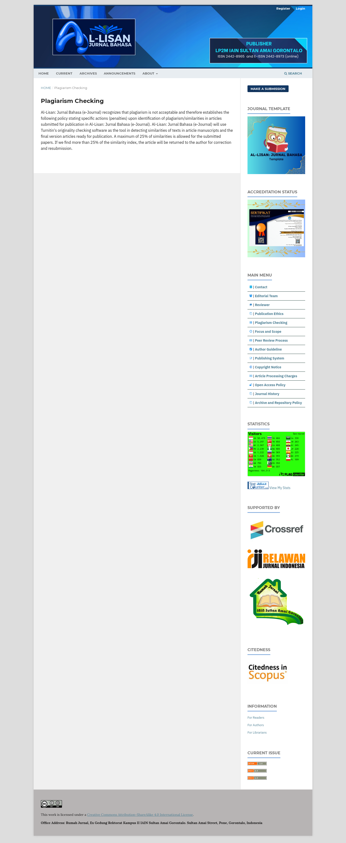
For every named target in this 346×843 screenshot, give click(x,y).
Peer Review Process (271, 340)
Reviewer (262, 305)
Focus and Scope (268, 331)
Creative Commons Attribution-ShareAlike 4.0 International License (140, 814)
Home (46, 88)
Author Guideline (268, 349)
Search (293, 73)
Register (283, 8)
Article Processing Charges (276, 376)
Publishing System (269, 358)
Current (64, 73)
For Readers (255, 718)
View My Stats (279, 488)
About (148, 73)
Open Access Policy (270, 385)
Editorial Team (266, 296)
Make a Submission (268, 89)
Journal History (267, 394)
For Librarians (257, 732)
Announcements (119, 73)
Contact (261, 287)
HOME (43, 73)
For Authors (255, 725)
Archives (88, 73)
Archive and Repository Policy (278, 403)
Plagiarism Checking (271, 323)
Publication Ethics (269, 314)
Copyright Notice (268, 367)
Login (300, 8)
